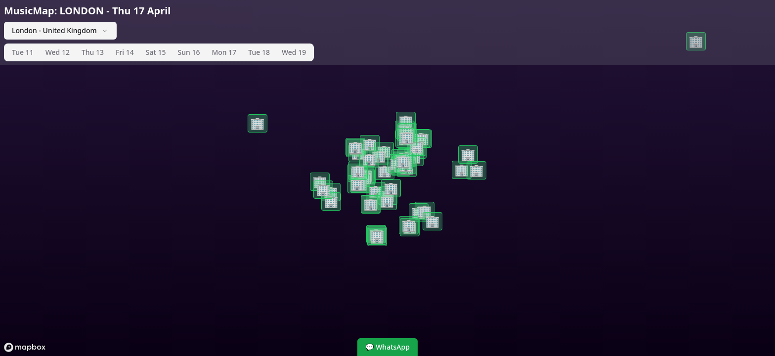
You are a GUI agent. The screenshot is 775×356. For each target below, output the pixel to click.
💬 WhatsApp (387, 347)
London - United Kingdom (60, 30)
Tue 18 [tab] (259, 52)
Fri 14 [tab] (125, 52)
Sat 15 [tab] (156, 52)
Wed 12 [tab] (57, 52)
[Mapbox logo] (24, 347)
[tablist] (159, 52)
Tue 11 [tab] (23, 52)
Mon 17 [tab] (224, 52)
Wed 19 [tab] (294, 52)
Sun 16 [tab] (189, 52)
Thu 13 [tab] (93, 52)
